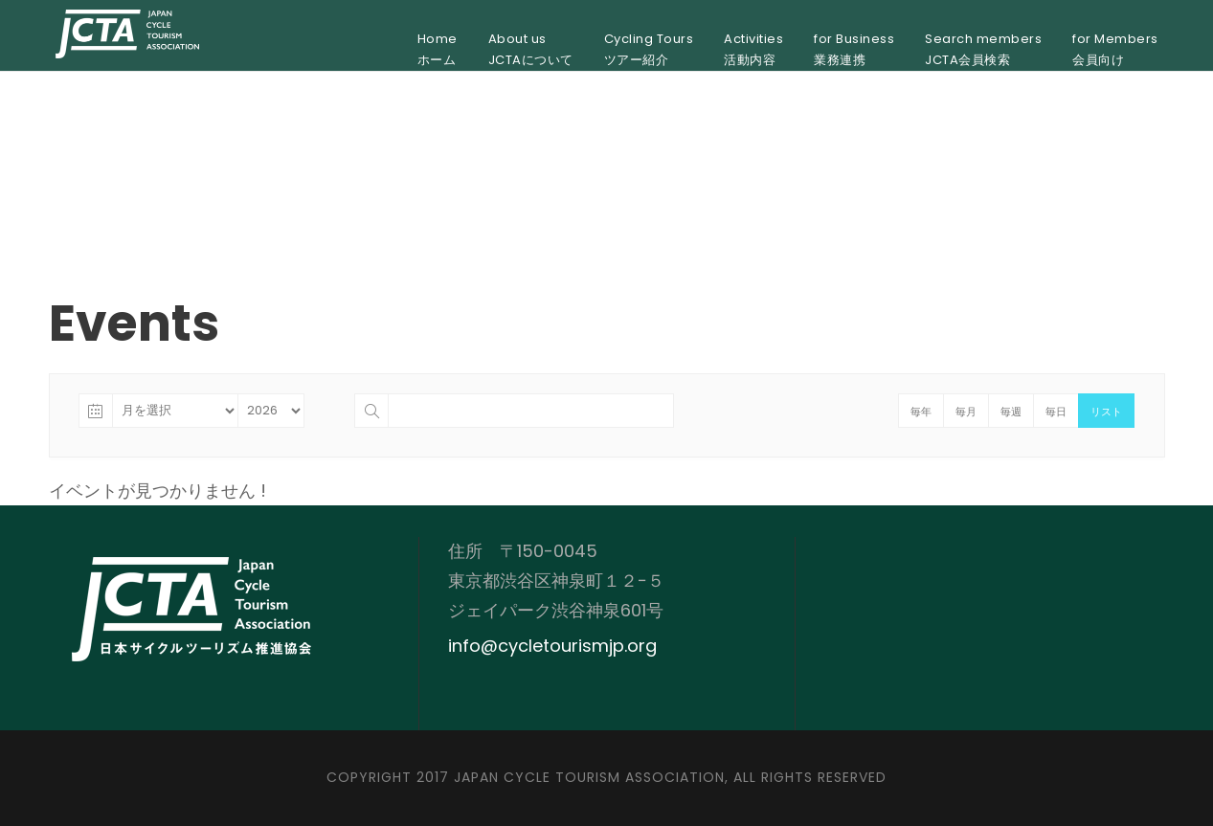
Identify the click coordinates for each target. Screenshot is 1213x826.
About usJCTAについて (530, 49)
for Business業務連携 (854, 49)
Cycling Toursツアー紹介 (649, 49)
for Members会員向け (1115, 49)
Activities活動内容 (753, 49)
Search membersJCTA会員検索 (983, 49)
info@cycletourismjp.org (552, 646)
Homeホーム (437, 49)
